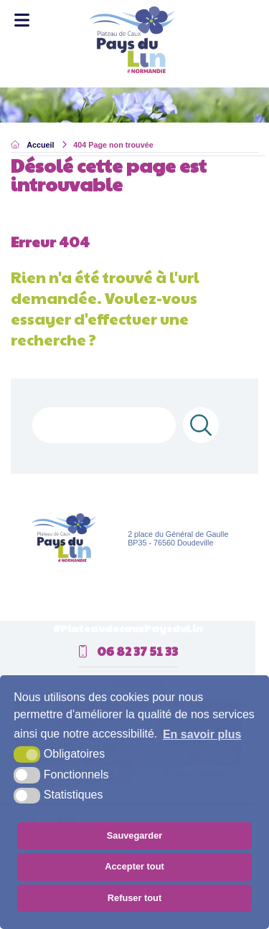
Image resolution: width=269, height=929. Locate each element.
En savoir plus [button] (202, 734)
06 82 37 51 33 (128, 650)
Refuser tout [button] (134, 897)
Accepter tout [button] (134, 866)
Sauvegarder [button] (135, 835)
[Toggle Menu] (22, 20)
